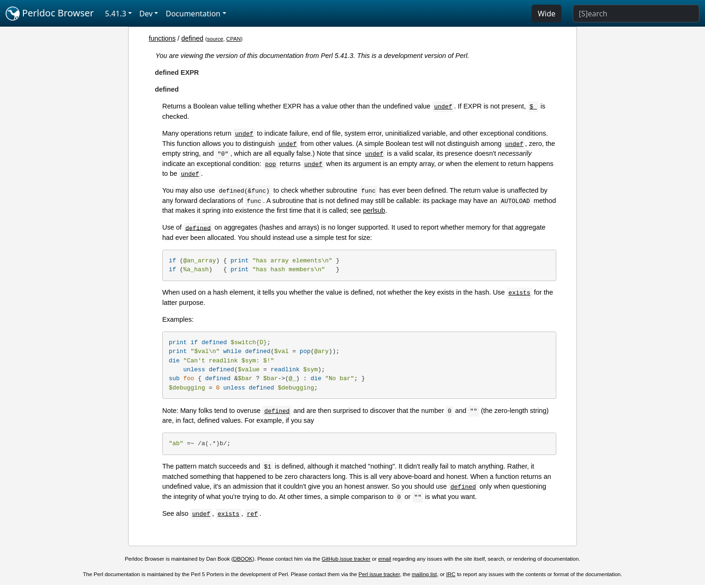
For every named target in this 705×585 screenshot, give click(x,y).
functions (162, 38)
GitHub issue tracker (346, 559)
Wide (546, 13)
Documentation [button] (192, 13)
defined (192, 38)
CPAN (233, 39)
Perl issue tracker (379, 574)
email (384, 559)
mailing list (424, 574)
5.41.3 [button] (115, 13)
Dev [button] (146, 13)
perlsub (374, 210)
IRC (450, 574)
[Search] (636, 13)
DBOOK (243, 559)
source (215, 39)
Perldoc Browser (50, 14)
